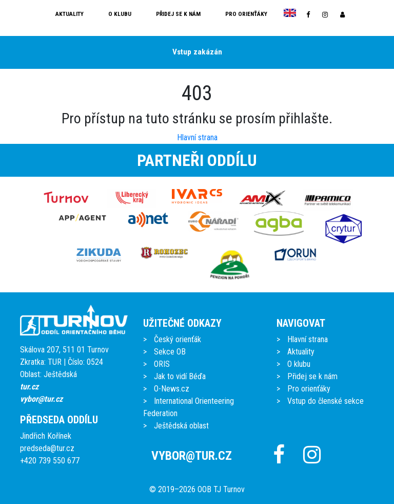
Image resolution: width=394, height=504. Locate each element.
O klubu (119, 13)
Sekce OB (170, 352)
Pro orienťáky (246, 13)
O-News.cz (171, 389)
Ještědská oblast (181, 426)
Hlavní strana (197, 137)
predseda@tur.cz (47, 448)
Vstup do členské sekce (325, 401)
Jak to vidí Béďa (180, 376)
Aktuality (69, 13)
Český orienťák (177, 339)
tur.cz (29, 386)
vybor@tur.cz (41, 399)
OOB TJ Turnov (221, 489)
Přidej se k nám (178, 13)
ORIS (162, 364)
